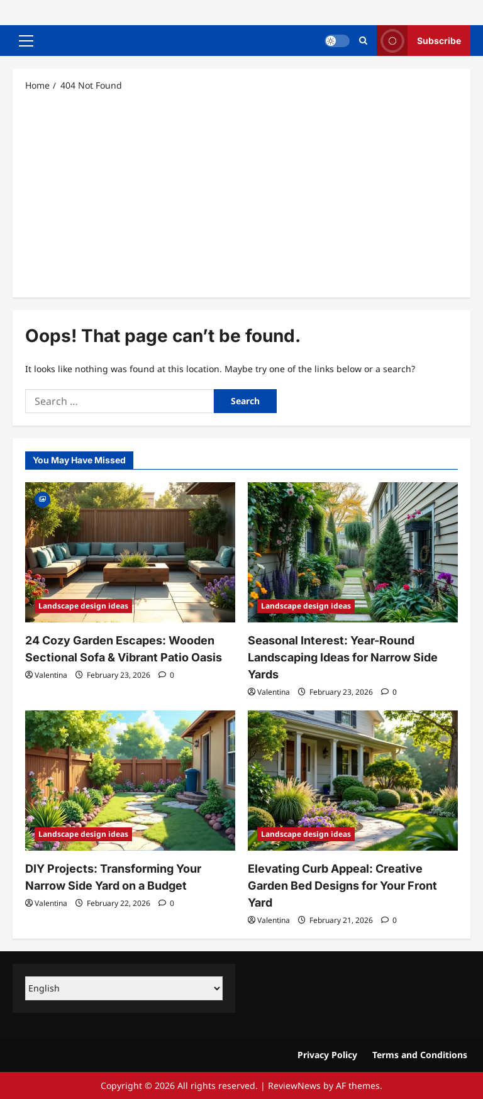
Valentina (51, 675)
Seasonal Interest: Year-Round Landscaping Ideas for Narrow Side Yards (343, 657)
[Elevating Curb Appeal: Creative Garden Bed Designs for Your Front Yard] (353, 780)
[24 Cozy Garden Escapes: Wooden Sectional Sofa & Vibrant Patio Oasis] (130, 552)
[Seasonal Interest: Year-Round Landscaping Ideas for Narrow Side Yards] (353, 552)
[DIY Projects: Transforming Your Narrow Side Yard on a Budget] (130, 780)
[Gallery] (42, 498)
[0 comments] (166, 675)
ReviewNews (294, 1085)
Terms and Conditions (419, 1055)
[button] (26, 41)
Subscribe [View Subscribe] (419, 40)
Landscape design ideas (83, 605)
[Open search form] (363, 40)
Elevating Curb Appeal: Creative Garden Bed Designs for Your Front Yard (342, 885)
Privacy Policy (327, 1055)
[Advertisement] (241, 194)
